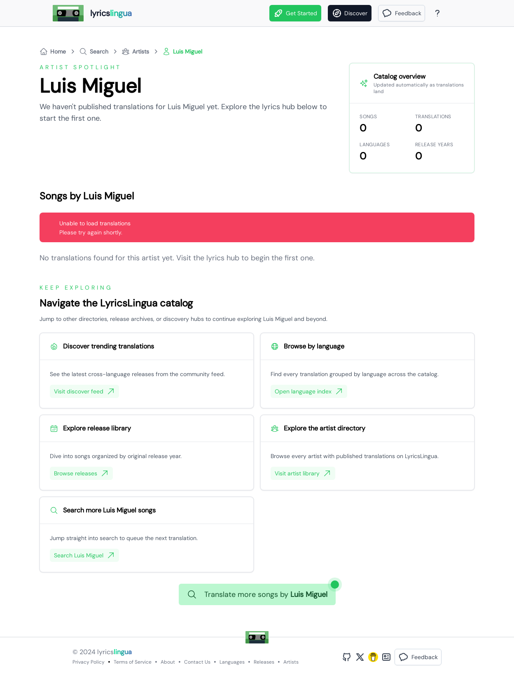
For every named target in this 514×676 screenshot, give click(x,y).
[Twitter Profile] (360, 657)
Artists (291, 662)
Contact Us (197, 662)
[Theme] (453, 13)
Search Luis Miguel (84, 555)
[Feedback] (401, 13)
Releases (264, 662)
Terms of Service (133, 662)
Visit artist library (303, 473)
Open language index (309, 391)
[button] (401, 13)
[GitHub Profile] (347, 657)
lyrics (114, 652)
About (168, 662)
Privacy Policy (88, 662)
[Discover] (349, 13)
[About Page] (437, 13)
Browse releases (81, 473)
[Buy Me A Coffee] (373, 657)
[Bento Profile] (386, 657)
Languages (232, 662)
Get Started (295, 13)
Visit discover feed (84, 391)
